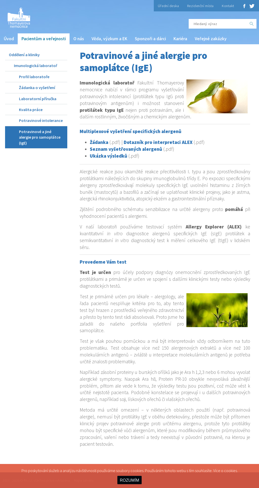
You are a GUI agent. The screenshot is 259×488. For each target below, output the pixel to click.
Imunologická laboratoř (35, 65)
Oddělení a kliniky (24, 54)
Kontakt (228, 6)
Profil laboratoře (34, 76)
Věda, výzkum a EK (109, 38)
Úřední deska (168, 6)
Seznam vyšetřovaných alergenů (126, 149)
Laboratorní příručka (37, 98)
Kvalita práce (30, 109)
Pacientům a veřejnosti (43, 38)
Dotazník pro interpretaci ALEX (158, 142)
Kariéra (180, 38)
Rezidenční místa (200, 6)
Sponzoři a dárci (150, 38)
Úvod (9, 38)
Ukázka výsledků (108, 156)
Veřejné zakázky (211, 38)
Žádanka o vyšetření (37, 87)
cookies (230, 470)
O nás (78, 38)
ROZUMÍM (129, 480)
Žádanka (99, 142)
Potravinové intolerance (41, 120)
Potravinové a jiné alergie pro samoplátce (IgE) (39, 137)
